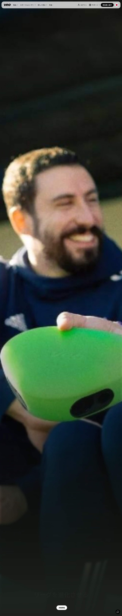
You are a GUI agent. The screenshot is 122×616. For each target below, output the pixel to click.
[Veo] (7, 5)
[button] (15, 5)
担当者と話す (107, 5)
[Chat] (118, 612)
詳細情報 (62, 608)
